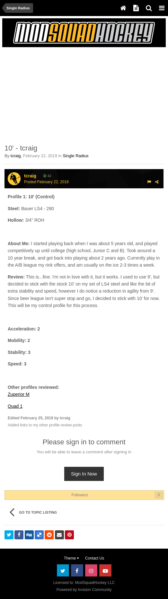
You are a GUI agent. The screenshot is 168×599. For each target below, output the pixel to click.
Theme (71, 558)
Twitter (63, 570)
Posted (46, 182)
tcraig (16, 155)
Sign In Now (84, 473)
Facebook (77, 570)
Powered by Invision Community (84, 589)
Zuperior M (19, 394)
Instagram (91, 570)
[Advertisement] (79, 94)
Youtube (105, 570)
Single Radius (75, 155)
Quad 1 (15, 406)
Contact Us (94, 558)
